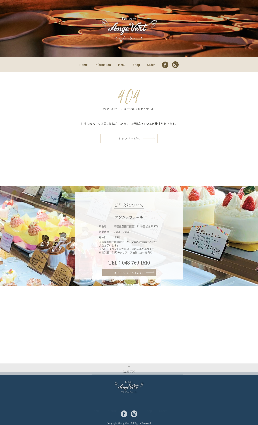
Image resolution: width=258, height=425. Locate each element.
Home (83, 64)
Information (103, 64)
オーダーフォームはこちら (129, 278)
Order (151, 64)
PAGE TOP (129, 377)
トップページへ (129, 145)
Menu (122, 64)
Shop (136, 64)
